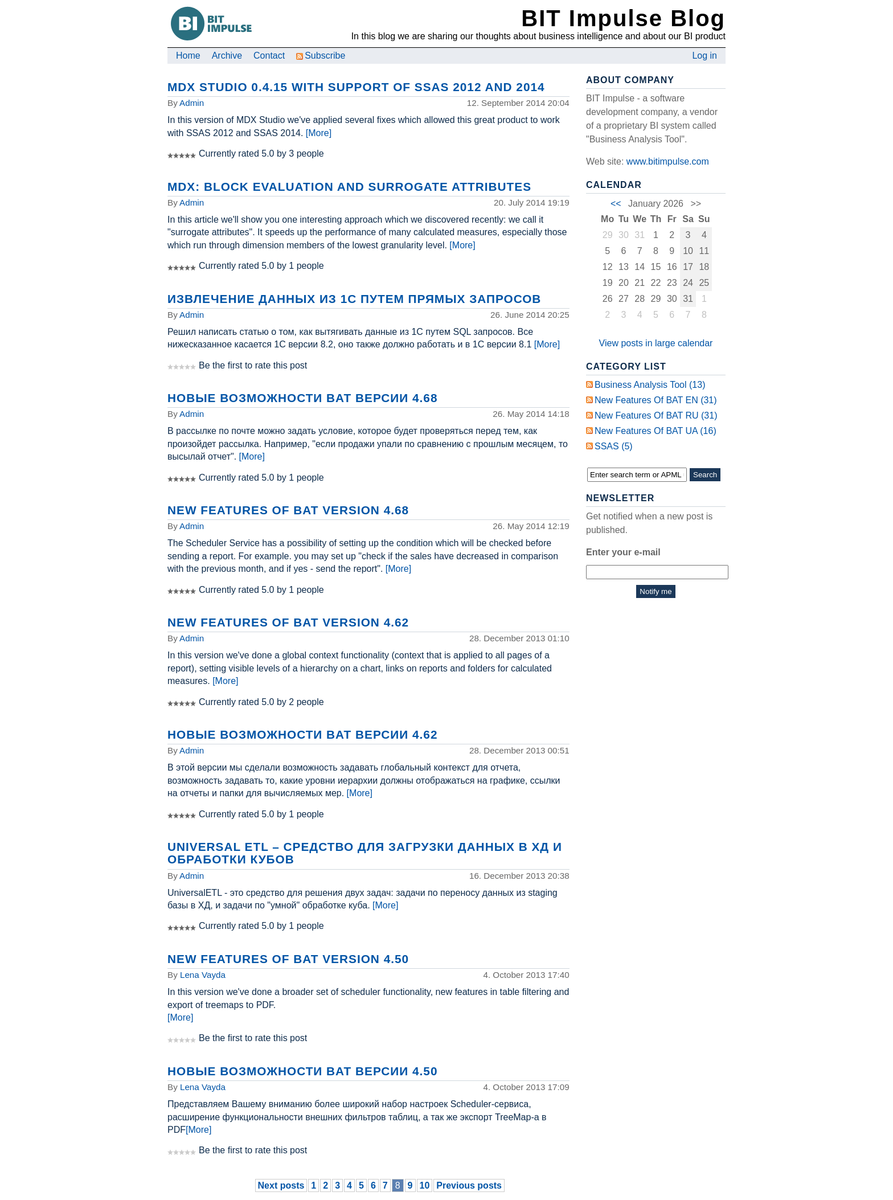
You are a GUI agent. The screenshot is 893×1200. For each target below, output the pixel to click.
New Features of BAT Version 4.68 (288, 510)
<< (616, 203)
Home (188, 55)
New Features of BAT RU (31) (656, 415)
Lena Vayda (203, 975)
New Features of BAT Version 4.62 (288, 622)
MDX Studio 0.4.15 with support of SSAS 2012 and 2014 (356, 86)
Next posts (281, 1185)
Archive (227, 55)
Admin (191, 103)
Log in (704, 55)
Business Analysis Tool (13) (650, 385)
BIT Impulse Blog (623, 18)
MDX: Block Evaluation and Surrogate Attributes (349, 186)
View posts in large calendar (656, 343)
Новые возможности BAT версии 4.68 (302, 397)
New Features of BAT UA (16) (655, 431)
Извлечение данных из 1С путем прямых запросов (354, 298)
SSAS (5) (614, 446)
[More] (318, 133)
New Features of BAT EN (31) (656, 400)
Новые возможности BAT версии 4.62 (302, 734)
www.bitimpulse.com (667, 161)
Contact (269, 55)
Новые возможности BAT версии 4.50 (302, 1071)
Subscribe (320, 55)
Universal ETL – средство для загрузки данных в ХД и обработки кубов (364, 853)
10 (425, 1185)
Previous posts (469, 1185)
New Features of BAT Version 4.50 (288, 958)
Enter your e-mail (623, 552)
